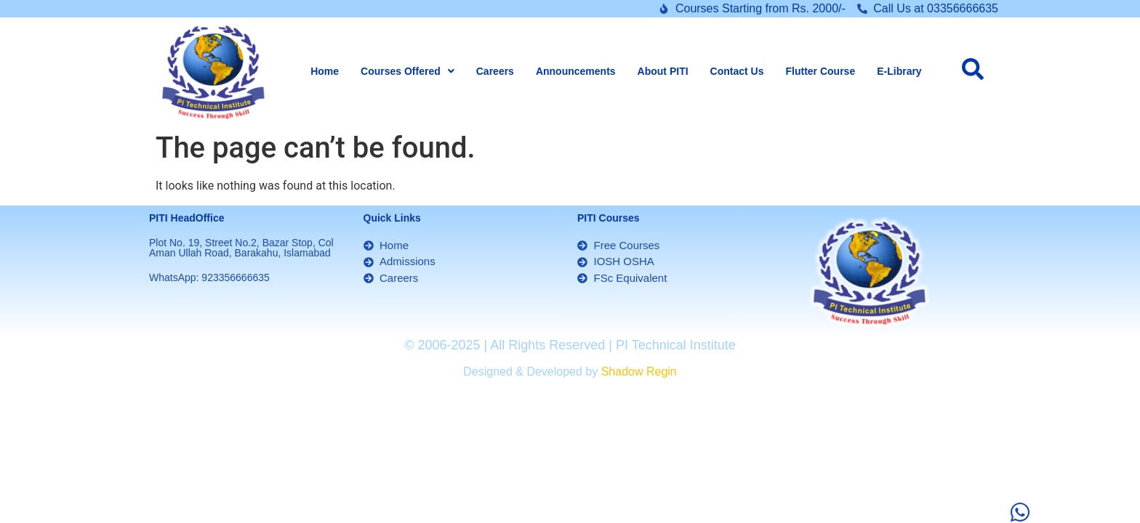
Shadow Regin (639, 371)
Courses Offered (407, 71)
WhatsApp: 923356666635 (209, 277)
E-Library (899, 71)
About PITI (663, 71)
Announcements (576, 71)
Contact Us (737, 71)
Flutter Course (821, 71)
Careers (495, 71)
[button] (407, 71)
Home (324, 71)
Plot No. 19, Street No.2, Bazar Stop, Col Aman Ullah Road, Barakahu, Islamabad (241, 248)
